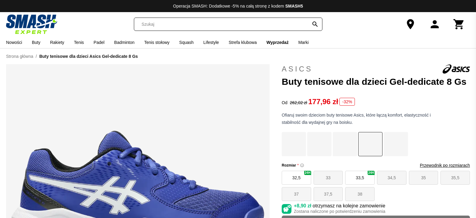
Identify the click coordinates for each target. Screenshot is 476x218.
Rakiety (57, 42)
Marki (303, 42)
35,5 (455, 177)
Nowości (14, 42)
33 (328, 177)
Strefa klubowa (243, 42)
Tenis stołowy (156, 42)
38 (360, 194)
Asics (376, 69)
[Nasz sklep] (410, 24)
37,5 (328, 194)
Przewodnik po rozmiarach (445, 165)
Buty (36, 42)
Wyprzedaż (278, 42)
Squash (186, 42)
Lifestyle (211, 42)
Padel (98, 42)
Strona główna (19, 56)
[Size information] (302, 165)
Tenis (79, 42)
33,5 (365, 175)
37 (296, 194)
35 (423, 177)
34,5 (392, 177)
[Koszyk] (459, 24)
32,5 (301, 175)
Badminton (124, 42)
